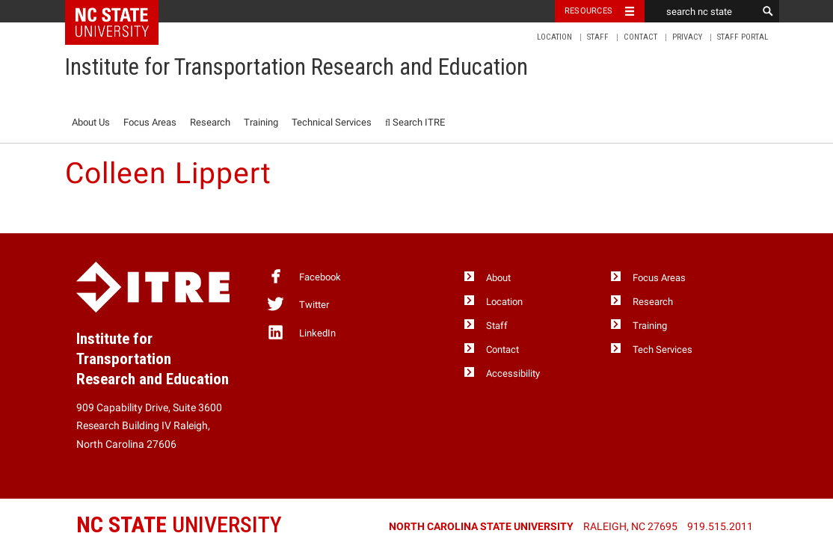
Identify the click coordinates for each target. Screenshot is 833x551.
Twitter (297, 304)
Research (210, 122)
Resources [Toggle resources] (588, 11)
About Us (91, 122)
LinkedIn (301, 332)
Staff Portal (742, 37)
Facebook (303, 276)
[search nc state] (701, 11)
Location (554, 37)
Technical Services (332, 122)
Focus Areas (149, 122)
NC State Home (121, 11)
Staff (598, 37)
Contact (640, 37)
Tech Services (662, 349)
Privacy (687, 37)
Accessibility (513, 373)
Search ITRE (415, 122)
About (498, 277)
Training (261, 122)
